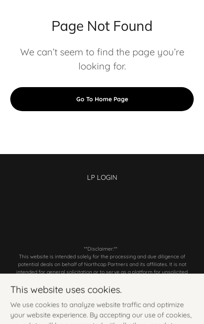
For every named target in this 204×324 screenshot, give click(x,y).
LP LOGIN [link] (102, 177)
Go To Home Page (102, 99)
